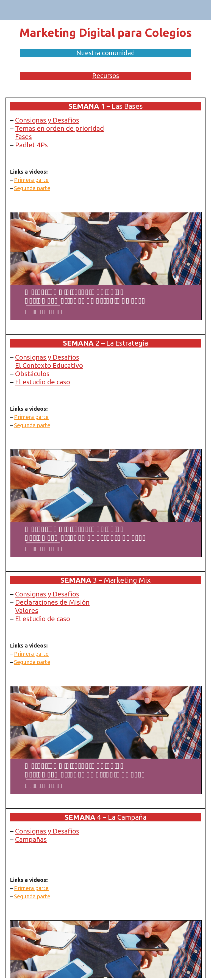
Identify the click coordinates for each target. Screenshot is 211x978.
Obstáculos (32, 373)
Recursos (105, 75)
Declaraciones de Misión (52, 602)
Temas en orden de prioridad (59, 128)
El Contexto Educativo (49, 365)
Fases (23, 136)
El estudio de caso (42, 382)
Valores (26, 610)
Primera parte (31, 180)
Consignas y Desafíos (47, 120)
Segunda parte (32, 188)
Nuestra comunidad (105, 53)
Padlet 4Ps (31, 145)
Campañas (31, 839)
